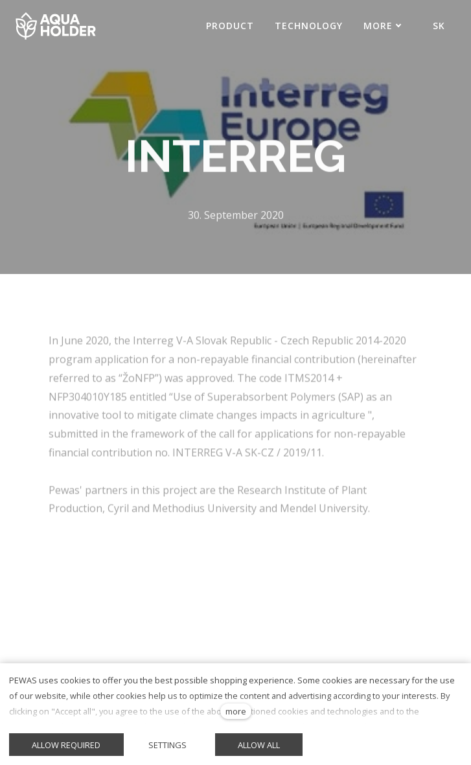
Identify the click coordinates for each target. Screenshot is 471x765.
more (235, 711)
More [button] (382, 25)
